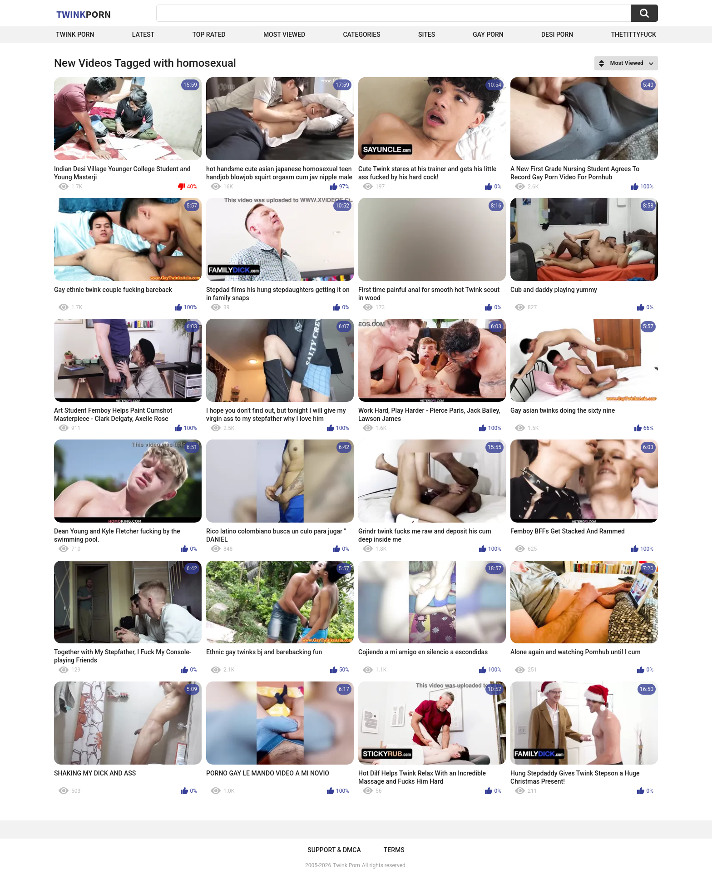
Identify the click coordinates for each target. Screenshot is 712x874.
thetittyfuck (633, 34)
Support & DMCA (334, 850)
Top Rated (208, 34)
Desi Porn (557, 34)
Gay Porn (488, 34)
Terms (394, 850)
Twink (83, 14)
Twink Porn (75, 34)
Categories (361, 34)
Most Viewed (284, 34)
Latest (143, 34)
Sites (426, 34)
